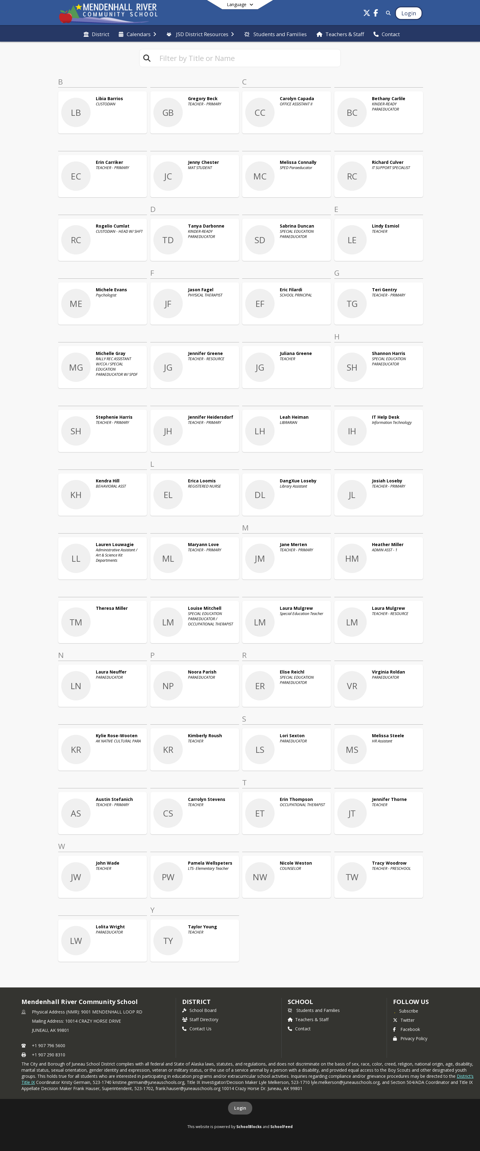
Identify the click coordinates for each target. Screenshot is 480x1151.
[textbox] (247, 58)
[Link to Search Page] (387, 13)
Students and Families (314, 1010)
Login (240, 1108)
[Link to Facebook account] (376, 14)
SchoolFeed (281, 1126)
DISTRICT (196, 1002)
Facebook (406, 1029)
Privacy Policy (410, 1038)
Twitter (403, 1020)
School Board (199, 1010)
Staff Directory (200, 1019)
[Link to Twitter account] (366, 14)
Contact (299, 1029)
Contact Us (197, 1029)
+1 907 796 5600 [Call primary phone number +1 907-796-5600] (48, 1045)
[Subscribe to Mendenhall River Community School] (405, 1010)
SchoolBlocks (249, 1126)
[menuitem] (96, 34)
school (300, 1002)
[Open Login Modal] (408, 13)
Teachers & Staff (308, 1019)
